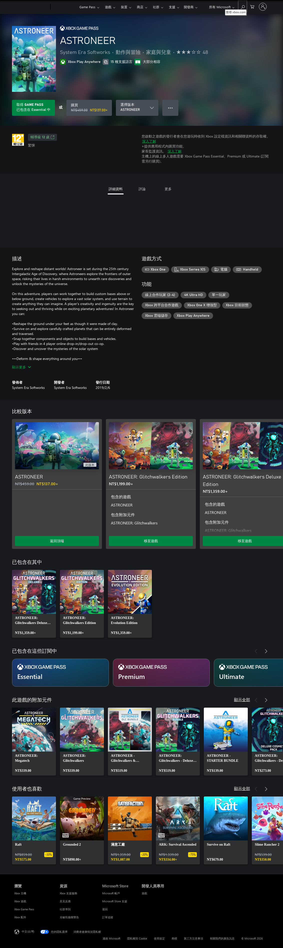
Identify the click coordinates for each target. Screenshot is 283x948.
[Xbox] (64, 7)
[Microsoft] (31, 7)
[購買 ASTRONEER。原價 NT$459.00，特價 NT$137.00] (89, 108)
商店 (140, 7)
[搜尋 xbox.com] (242, 6)
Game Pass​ (87, 7)
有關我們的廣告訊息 (222, 938)
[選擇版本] (137, 108)
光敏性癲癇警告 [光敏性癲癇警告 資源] (69, 917)
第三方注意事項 (193, 938)
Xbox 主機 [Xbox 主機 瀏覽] (20, 893)
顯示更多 (21, 367)
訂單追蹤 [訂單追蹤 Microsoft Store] (107, 917)
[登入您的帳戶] (263, 7)
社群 (156, 7)
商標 (174, 938)
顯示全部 (242, 699)
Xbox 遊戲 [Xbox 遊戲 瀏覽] (20, 901)
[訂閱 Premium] (161, 673)
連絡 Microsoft (111, 938)
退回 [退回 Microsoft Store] (105, 909)
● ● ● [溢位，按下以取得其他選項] (170, 107)
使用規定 (159, 938)
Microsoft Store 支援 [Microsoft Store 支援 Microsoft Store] (114, 901)
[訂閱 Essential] (60, 673)
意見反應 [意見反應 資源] (65, 901)
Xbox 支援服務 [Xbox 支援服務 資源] (68, 893)
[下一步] (266, 411)
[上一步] (256, 411)
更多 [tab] (168, 188)
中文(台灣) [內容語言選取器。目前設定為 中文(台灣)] (28, 931)
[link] (34, 604)
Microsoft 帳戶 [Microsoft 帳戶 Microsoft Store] (111, 893)
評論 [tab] (142, 188)
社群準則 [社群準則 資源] (65, 909)
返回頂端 (57, 540)
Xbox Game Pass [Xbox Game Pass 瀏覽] (24, 909)
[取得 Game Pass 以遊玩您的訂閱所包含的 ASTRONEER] (33, 108)
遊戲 (108, 7)
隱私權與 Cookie (137, 938)
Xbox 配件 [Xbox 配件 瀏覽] (20, 917)
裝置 (124, 7)
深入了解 (149, 141)
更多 (172, 7)
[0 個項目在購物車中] (252, 6)
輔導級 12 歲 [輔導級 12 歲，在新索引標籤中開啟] (42, 137)
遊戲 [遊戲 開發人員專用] (144, 893)
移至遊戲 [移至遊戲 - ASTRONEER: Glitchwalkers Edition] (151, 540)
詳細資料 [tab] (116, 188)
